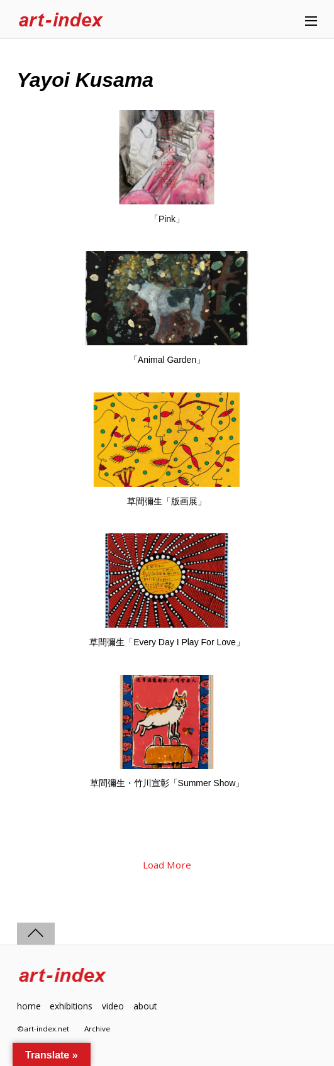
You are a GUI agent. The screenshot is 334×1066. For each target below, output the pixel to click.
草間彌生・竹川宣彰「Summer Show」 (167, 783)
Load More (167, 864)
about (145, 1006)
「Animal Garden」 (167, 360)
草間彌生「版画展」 (166, 501)
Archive (97, 1028)
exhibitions (71, 1006)
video (113, 1006)
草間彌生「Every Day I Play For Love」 (167, 642)
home (29, 1006)
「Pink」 (167, 219)
